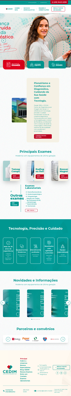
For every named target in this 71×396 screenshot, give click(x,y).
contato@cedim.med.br (43, 391)
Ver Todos (14, 204)
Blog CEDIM (24, 370)
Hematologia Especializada (31, 203)
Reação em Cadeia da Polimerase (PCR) (32, 199)
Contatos (43, 2)
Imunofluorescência (33, 192)
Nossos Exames (26, 372)
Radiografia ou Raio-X (43, 370)
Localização (32, 2)
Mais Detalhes (16, 176)
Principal (23, 359)
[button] (3, 40)
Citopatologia (31, 196)
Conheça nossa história (41, 136)
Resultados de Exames (58, 9)
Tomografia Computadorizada (44, 366)
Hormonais (30, 206)
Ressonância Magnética (42, 373)
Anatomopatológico (33, 194)
